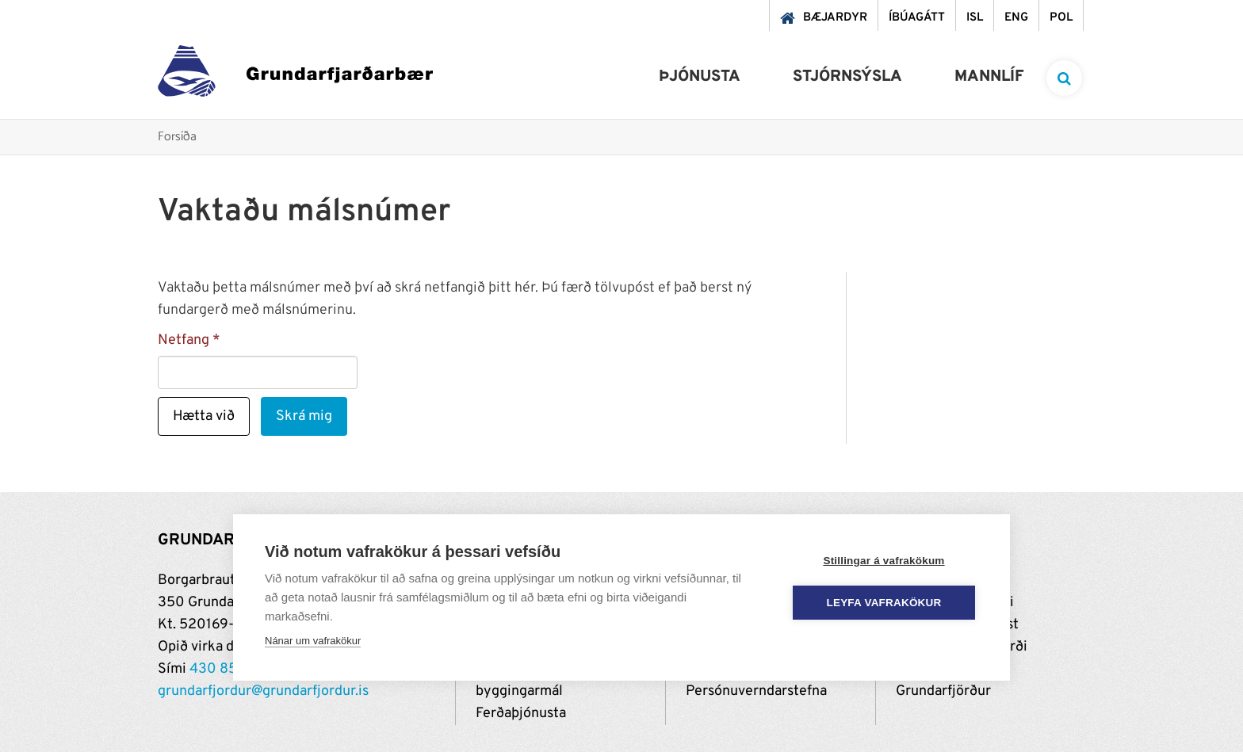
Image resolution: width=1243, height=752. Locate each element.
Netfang (183, 340)
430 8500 (222, 669)
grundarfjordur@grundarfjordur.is (263, 691)
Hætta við (204, 416)
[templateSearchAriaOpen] (1064, 78)
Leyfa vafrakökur (884, 603)
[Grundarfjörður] (295, 75)
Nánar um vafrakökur (313, 641)
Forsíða (177, 137)
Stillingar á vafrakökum (883, 561)
